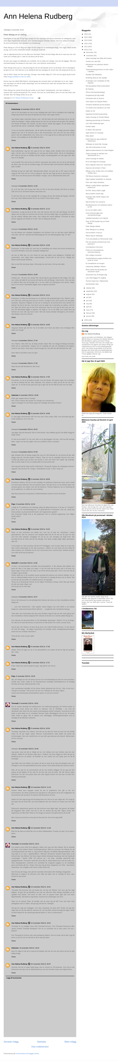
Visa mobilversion (40, 1046)
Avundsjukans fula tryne (94, 247)
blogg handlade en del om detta (19, 77)
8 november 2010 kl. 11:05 (28, 186)
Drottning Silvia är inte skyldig (96, 78)
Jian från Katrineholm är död (96, 147)
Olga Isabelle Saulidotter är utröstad (98, 179)
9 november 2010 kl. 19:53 (28, 703)
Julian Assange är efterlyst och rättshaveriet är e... (96, 154)
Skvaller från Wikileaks (94, 74)
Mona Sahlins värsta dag (94, 194)
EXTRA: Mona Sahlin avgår (95, 190)
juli (87, 297)
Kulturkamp (15, 109)
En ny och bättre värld (93, 210)
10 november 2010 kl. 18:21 (29, 844)
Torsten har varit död (93, 61)
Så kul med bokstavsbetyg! (95, 92)
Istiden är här (90, 111)
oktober (89, 288)
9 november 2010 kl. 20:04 (40, 728)
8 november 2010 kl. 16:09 (40, 325)
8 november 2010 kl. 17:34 (28, 340)
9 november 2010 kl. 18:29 (25, 676)
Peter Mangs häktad (93, 226)
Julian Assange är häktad (94, 159)
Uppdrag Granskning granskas (96, 114)
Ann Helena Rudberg (38, 16)
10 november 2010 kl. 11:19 (41, 787)
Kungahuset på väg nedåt (95, 95)
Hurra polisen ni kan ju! (94, 233)
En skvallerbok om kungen (95, 263)
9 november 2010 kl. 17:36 (40, 647)
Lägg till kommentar (14, 978)
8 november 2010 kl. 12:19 (28, 229)
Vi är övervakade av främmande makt (99, 239)
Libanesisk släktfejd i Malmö (96, 266)
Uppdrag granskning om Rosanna (98, 120)
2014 (86, 37)
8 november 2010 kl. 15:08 (28, 274)
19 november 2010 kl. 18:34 (29, 948)
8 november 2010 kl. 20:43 (28, 429)
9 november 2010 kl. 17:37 (40, 663)
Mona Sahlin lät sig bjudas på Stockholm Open (96, 270)
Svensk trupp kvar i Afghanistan (97, 281)
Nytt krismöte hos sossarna (95, 202)
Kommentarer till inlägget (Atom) (27, 1053)
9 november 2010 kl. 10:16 (25, 504)
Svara (13, 140)
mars (88, 310)
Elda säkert (90, 136)
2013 (86, 40)
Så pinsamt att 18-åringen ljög (96, 275)
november (90, 55)
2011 (86, 46)
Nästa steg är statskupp (94, 236)
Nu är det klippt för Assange (95, 162)
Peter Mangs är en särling (95, 229)
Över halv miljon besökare (95, 182)
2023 (86, 34)
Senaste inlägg (11, 1042)
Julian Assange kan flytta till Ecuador (99, 58)
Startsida (41, 1042)
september (90, 291)
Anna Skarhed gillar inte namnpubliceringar (94, 214)
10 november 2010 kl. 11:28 (41, 828)
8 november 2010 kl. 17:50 (40, 377)
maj (87, 304)
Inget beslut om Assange (94, 133)
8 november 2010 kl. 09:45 (40, 148)
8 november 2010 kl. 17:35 (28, 363)
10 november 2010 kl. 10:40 (28, 749)
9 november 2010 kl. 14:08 (27, 563)
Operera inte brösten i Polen (96, 168)
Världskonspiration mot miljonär (97, 218)
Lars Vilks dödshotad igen (95, 123)
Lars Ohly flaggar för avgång (96, 278)
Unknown (15, 395)
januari (88, 316)
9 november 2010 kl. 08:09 (40, 479)
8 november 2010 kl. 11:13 (40, 209)
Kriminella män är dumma (95, 98)
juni (87, 300)
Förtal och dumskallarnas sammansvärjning (94, 251)
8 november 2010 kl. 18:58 (40, 413)
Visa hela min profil (88, 356)
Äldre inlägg (70, 1042)
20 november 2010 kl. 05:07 (41, 964)
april (88, 307)
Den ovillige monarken (94, 255)
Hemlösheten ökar (92, 284)
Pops (13, 504)
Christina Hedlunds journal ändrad (98, 105)
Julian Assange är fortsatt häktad (97, 117)
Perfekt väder (90, 126)
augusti (89, 294)
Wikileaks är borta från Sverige (96, 144)
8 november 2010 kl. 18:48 (28, 395)
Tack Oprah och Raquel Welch (96, 102)
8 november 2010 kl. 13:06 (40, 245)
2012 (86, 43)
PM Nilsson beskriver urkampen (97, 176)
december (90, 52)
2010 (86, 50)
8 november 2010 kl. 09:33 (30, 109)
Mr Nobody (90, 89)
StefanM (14, 563)
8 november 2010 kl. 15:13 (40, 295)
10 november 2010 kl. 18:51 (41, 923)
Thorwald (15, 703)
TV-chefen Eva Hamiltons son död (98, 108)
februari (89, 313)
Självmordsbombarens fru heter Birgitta (99, 150)
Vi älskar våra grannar (93, 130)
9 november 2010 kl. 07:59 (28, 452)
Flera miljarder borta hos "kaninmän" (98, 165)
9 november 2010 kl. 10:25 (40, 529)
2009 (86, 320)
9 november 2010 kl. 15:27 (28, 597)
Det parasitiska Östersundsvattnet (98, 86)
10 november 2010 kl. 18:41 (41, 887)
